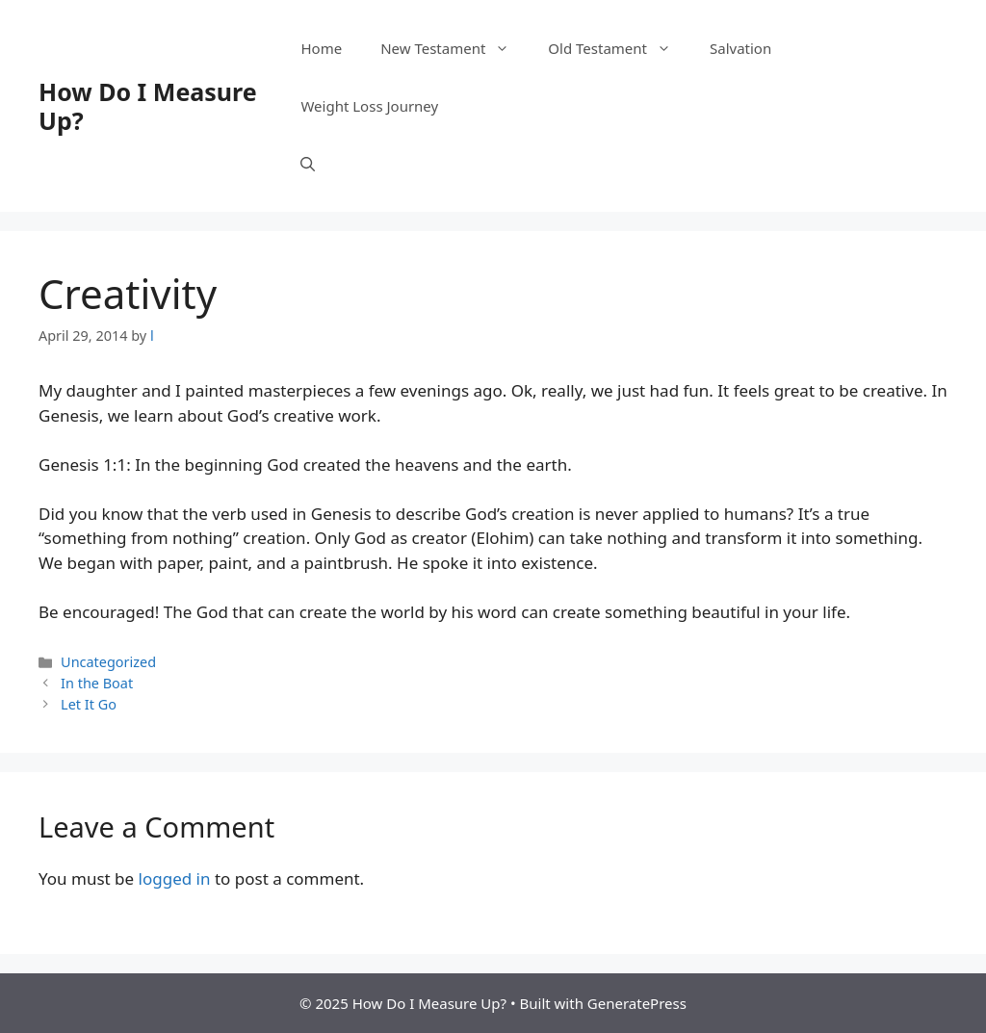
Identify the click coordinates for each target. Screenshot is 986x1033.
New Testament (454, 48)
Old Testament (619, 48)
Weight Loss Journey (369, 106)
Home (321, 48)
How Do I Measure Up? (148, 106)
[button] (307, 164)
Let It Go (89, 704)
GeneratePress (637, 1003)
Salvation (740, 48)
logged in (175, 878)
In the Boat (97, 683)
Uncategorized (108, 662)
